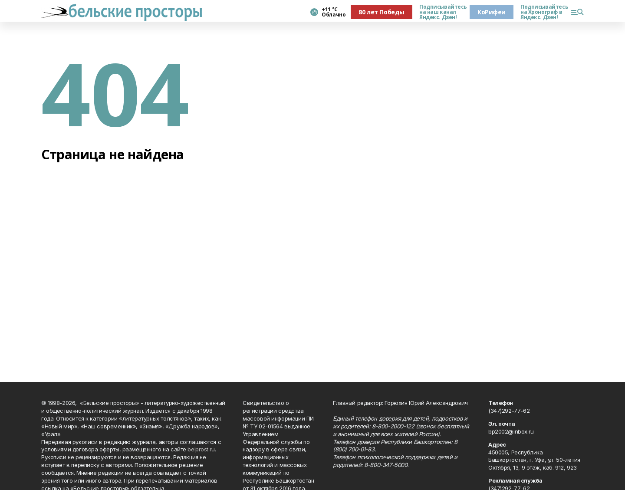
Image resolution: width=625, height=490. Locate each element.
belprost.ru (201, 449)
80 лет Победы (382, 12)
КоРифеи (491, 12)
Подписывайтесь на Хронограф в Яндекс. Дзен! (542, 12)
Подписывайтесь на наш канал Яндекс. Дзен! (441, 12)
